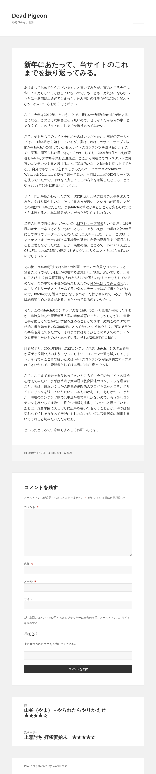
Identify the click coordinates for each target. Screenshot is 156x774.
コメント (31, 507)
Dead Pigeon (29, 15)
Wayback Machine (38, 174)
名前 (28, 564)
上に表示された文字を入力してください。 (51, 644)
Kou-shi (56, 453)
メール (30, 581)
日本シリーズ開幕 (90, 223)
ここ (80, 180)
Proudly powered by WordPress (45, 766)
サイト (28, 599)
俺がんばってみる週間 (106, 283)
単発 (69, 453)
